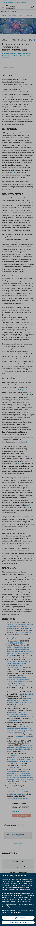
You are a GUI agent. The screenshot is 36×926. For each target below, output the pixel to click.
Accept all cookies (18, 918)
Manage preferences (9, 910)
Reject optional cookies (18, 922)
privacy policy (12, 905)
